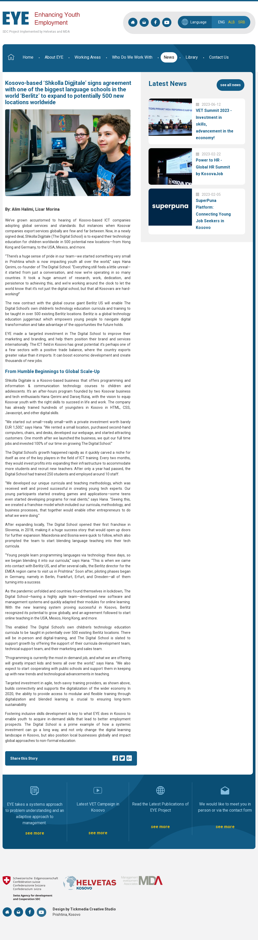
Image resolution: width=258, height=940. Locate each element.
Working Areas (88, 57)
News (169, 57)
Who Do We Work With (132, 57)
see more (34, 833)
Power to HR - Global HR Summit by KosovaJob (213, 167)
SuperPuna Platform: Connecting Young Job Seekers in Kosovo (213, 214)
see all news (230, 85)
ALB (231, 22)
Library (192, 57)
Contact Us (219, 57)
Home (28, 57)
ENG (221, 22)
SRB (241, 22)
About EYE (54, 57)
